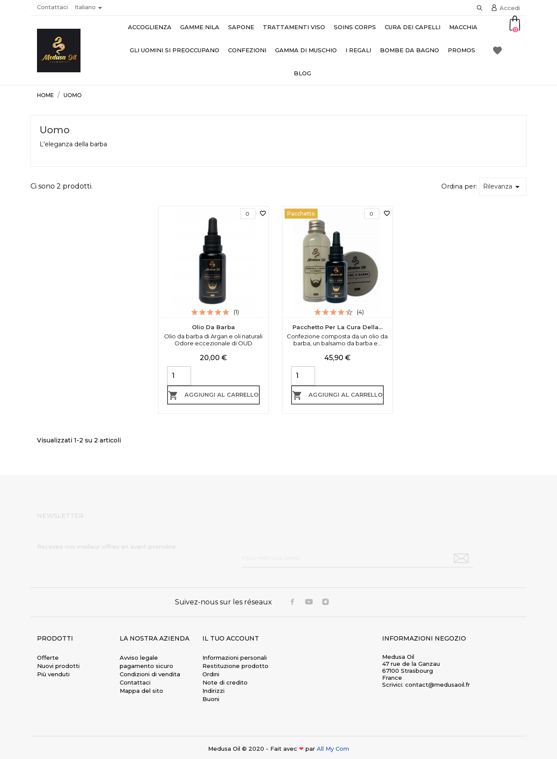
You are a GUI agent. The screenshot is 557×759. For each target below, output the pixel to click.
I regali (358, 50)
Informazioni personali (234, 657)
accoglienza (149, 27)
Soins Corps (355, 27)
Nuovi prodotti (58, 665)
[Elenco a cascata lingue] (89, 8)
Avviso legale (139, 657)
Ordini (210, 674)
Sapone (241, 27)
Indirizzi (213, 690)
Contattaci (52, 6)
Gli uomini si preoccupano (174, 50)
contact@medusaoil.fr (437, 684)
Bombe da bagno (409, 50)
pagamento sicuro (146, 665)
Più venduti (53, 674)
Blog (302, 73)
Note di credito (225, 682)
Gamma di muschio (306, 50)
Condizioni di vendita (150, 674)
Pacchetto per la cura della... (337, 327)
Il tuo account (230, 638)
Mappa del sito (141, 690)
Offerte (48, 657)
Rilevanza (503, 187)
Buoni (210, 698)
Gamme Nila (199, 27)
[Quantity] (179, 375)
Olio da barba (213, 327)
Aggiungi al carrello (213, 395)
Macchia (463, 27)
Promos (461, 50)
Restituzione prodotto (235, 665)
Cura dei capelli (412, 27)
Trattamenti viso (294, 27)
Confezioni (247, 50)
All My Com (333, 748)
